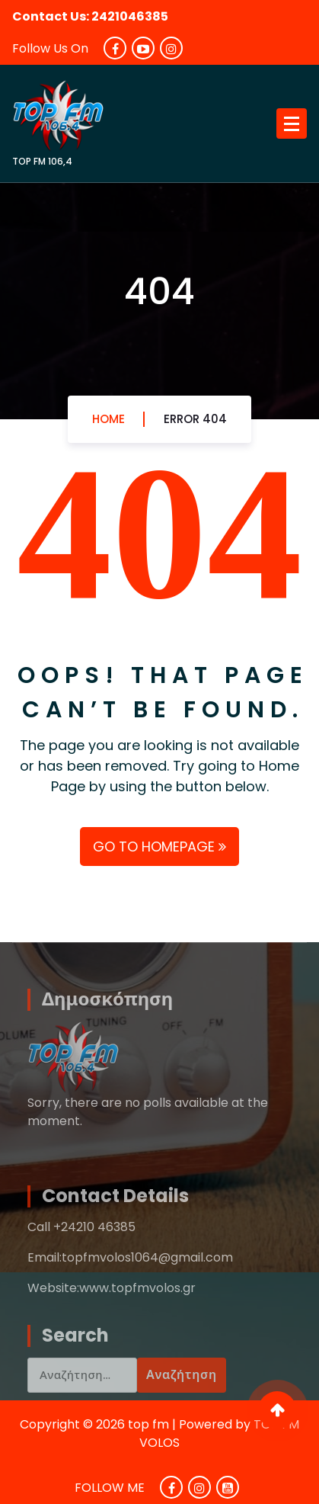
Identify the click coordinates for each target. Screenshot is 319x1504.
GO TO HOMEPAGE (159, 846)
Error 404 (195, 420)
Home (108, 420)
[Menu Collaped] (291, 123)
